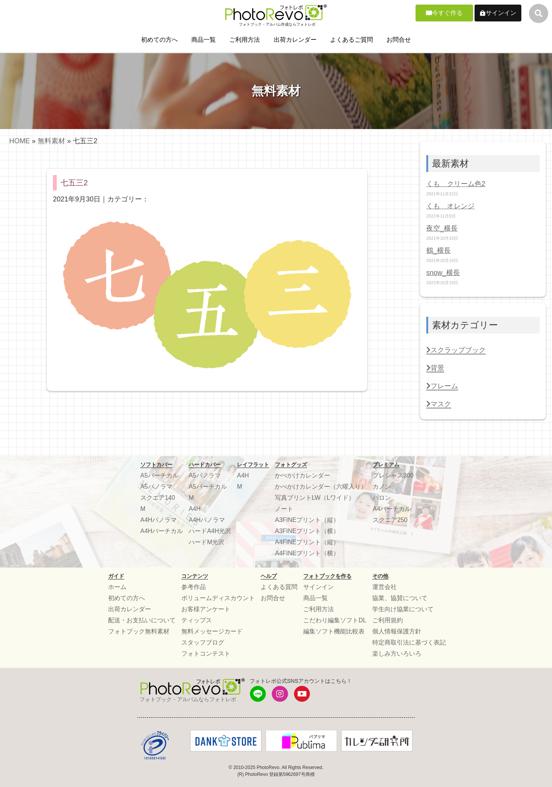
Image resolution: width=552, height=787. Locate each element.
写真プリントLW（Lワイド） (315, 497)
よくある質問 (279, 587)
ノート (284, 509)
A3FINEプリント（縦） (307, 520)
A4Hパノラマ (158, 520)
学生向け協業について (403, 609)
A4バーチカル (392, 509)
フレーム (442, 386)
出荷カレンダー (295, 39)
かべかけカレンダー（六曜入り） (321, 486)
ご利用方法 (244, 39)
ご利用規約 (387, 620)
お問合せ (398, 39)
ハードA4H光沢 (210, 531)
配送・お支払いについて (142, 620)
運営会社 (384, 587)
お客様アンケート (205, 609)
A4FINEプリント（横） (307, 553)
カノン (382, 486)
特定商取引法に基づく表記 (409, 642)
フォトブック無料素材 (138, 631)
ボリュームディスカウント (218, 598)
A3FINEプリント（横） (307, 531)
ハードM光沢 (206, 542)
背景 (435, 368)
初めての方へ (159, 39)
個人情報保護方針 (396, 631)
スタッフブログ (202, 642)
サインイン (501, 13)
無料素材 (51, 141)
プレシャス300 (393, 475)
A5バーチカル (159, 475)
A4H (194, 509)
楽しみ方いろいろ (396, 653)
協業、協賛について (399, 598)
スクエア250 (390, 520)
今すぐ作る (447, 13)
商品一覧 (203, 39)
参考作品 (193, 587)
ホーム (117, 587)
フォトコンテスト (205, 653)
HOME (19, 141)
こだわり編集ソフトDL (334, 620)
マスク (438, 404)
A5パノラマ (156, 486)
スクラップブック (456, 350)
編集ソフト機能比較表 (334, 631)
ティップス (196, 620)
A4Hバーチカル (161, 531)
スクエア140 (157, 497)
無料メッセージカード (212, 631)
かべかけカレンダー (302, 475)
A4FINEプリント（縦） (307, 542)
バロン (382, 497)
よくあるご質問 (351, 39)
